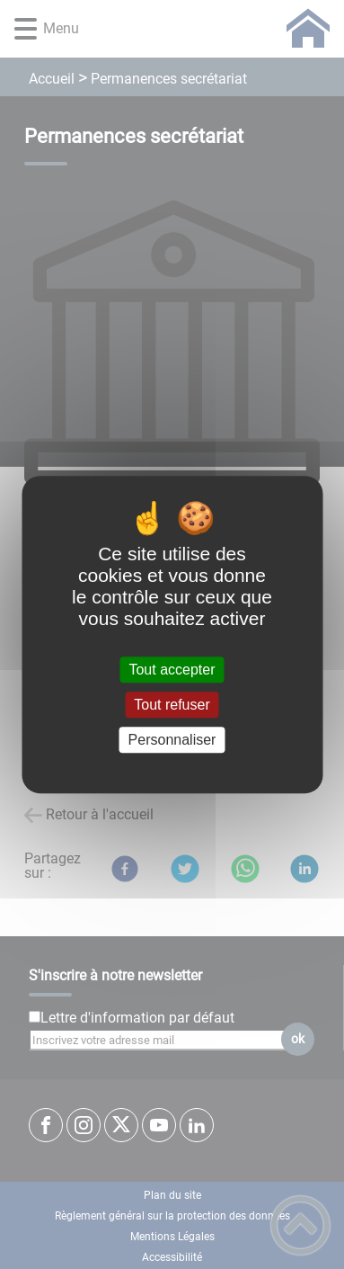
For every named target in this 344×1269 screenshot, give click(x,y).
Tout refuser (171, 704)
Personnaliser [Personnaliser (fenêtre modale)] (172, 739)
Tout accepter (171, 669)
